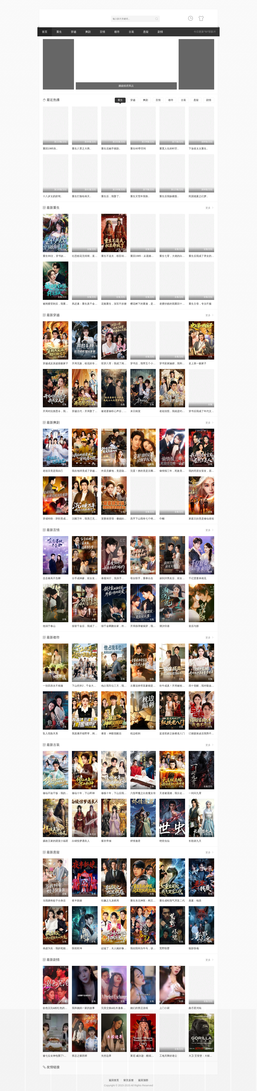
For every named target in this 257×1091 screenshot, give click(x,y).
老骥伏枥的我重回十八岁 (173, 303)
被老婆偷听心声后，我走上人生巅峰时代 (124, 411)
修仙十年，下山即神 (83, 793)
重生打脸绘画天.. (81, 196)
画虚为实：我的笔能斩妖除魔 (59, 948)
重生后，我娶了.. (110, 196)
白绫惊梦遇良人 (81, 840)
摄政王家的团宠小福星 (55, 840)
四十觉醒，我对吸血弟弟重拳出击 (208, 685)
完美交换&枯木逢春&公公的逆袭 (119, 1008)
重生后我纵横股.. (169, 196)
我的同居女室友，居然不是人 (205, 470)
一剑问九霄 (195, 793)
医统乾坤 (77, 948)
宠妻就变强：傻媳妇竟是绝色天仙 (120, 518)
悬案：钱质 (195, 900)
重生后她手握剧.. (110, 148)
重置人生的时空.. (169, 148)
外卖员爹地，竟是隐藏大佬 (116, 470)
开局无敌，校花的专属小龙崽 (88, 363)
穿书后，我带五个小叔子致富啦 (148, 363)
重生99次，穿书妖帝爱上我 (58, 255)
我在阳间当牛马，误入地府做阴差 (149, 948)
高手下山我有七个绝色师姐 (145, 518)
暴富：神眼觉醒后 (111, 733)
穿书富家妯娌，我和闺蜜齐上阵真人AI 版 (182, 363)
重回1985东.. (50, 148)
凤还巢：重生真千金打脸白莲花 (89, 303)
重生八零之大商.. (81, 148)
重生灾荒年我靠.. (139, 196)
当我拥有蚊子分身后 (54, 900)
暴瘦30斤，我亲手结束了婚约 (117, 578)
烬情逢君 (135, 840)
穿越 (73, 31)
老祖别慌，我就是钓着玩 (173, 411)
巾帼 (161, 518)
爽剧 (88, 31)
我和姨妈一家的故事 (83, 1008)
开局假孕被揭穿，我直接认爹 (146, 626)
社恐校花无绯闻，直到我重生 (88, 255)
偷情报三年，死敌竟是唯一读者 (177, 470)
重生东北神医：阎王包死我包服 (148, 900)
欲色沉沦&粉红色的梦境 (56, 1008)
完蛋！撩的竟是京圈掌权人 (145, 470)
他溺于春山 (49, 626)
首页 (44, 31)
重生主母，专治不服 (200, 303)
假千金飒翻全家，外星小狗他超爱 (120, 626)
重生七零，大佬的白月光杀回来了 (178, 255)
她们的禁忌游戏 (139, 1008)
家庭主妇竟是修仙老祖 (201, 518)
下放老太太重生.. (198, 148)
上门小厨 (164, 1008)
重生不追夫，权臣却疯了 (115, 255)
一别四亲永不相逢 (53, 685)
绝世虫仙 (164, 840)
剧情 (160, 31)
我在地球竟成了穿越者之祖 (87, 470)
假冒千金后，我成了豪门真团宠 (89, 626)
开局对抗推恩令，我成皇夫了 (59, 411)
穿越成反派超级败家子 (55, 363)
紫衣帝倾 (106, 840)
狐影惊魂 (194, 948)
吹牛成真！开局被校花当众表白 (177, 685)
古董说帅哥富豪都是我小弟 (145, 685)
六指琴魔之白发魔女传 (143, 793)
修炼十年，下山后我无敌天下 (117, 793)
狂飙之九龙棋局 (110, 900)
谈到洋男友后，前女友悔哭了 (175, 578)
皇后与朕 (194, 626)
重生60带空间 (138, 148)
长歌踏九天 (195, 840)
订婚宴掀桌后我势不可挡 (203, 733)
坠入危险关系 (50, 733)
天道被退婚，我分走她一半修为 (177, 793)
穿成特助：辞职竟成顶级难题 (59, 518)
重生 (59, 31)
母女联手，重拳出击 (141, 578)
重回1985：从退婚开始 (143, 255)
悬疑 (146, 31)
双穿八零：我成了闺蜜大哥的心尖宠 (121, 363)
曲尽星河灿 (195, 1008)
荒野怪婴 (164, 948)
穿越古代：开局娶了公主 (86, 411)
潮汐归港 (164, 626)
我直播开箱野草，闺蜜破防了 (88, 733)
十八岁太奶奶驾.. (52, 196)
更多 (209, 207)
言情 (102, 31)
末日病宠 (135, 411)
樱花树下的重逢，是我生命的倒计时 (150, 303)
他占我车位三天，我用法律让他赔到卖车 (124, 685)
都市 (117, 31)
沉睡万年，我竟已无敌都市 (87, 518)
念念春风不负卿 (52, 578)
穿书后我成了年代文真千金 (204, 411)
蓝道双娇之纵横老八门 (172, 733)
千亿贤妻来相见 (197, 578)
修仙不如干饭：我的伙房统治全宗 (62, 793)
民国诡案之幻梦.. (198, 196)
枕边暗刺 (135, 733)
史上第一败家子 (197, 363)
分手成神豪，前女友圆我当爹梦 (89, 578)
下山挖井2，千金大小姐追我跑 (89, 685)
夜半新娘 (77, 900)
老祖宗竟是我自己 (53, 470)
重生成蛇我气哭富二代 (172, 900)
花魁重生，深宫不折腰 (114, 303)
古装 (131, 31)
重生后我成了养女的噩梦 (203, 255)
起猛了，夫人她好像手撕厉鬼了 (119, 948)
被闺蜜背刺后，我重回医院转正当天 (63, 303)
